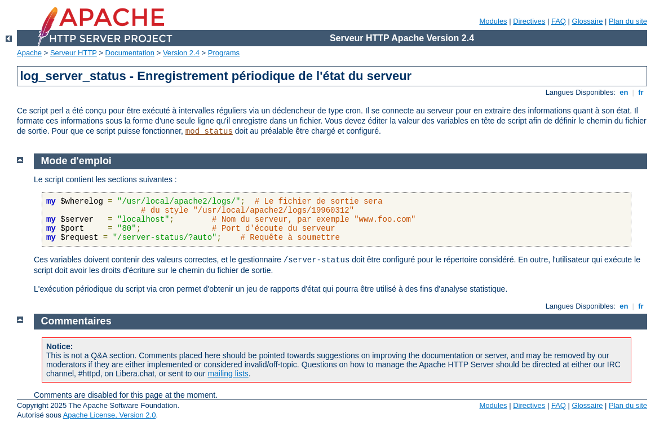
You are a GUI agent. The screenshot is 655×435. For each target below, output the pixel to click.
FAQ (558, 21)
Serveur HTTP (73, 53)
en (624, 92)
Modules (493, 21)
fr (641, 92)
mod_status (209, 131)
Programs (224, 53)
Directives (529, 21)
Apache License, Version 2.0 (109, 415)
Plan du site (628, 21)
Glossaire (587, 21)
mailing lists (227, 373)
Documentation (129, 53)
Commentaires (76, 321)
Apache (29, 53)
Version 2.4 (181, 53)
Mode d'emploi (76, 160)
